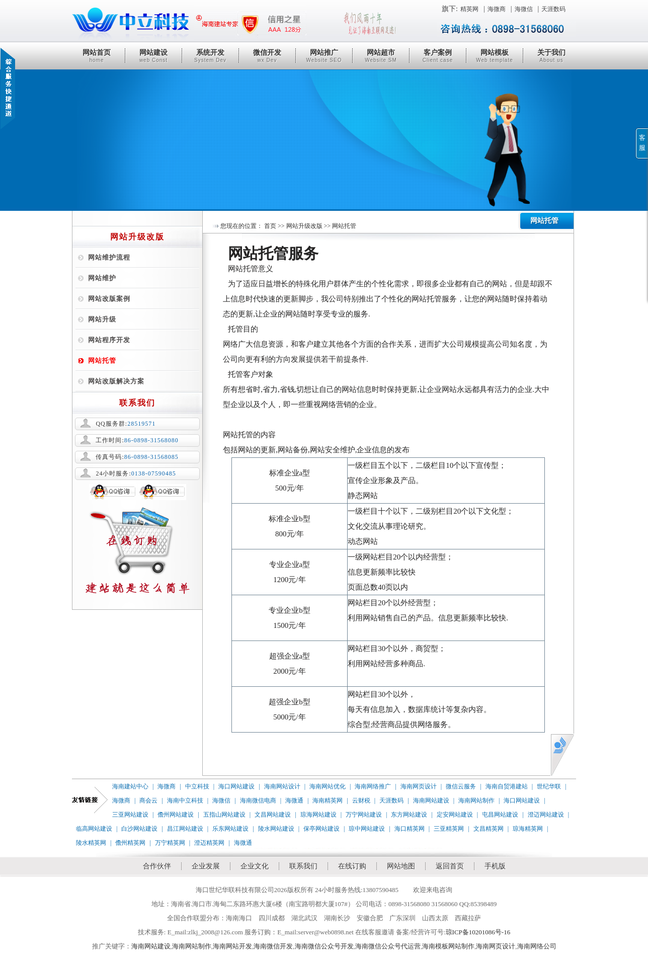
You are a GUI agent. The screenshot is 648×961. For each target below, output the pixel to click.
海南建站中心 (130, 786)
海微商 (497, 9)
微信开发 (267, 56)
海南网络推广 (373, 786)
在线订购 (352, 866)
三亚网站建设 (130, 814)
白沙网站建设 (139, 828)
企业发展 (206, 866)
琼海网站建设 (318, 814)
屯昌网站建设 (500, 814)
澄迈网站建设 (546, 814)
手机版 (495, 866)
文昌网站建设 (273, 814)
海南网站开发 (232, 946)
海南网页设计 (418, 786)
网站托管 (102, 360)
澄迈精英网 (209, 842)
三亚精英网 (449, 828)
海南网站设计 (282, 786)
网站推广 (324, 56)
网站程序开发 (109, 340)
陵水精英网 (91, 842)
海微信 (524, 9)
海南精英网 (327, 800)
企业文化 (254, 866)
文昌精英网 (488, 828)
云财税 (361, 800)
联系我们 (303, 866)
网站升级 (102, 319)
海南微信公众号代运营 (388, 946)
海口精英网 (409, 828)
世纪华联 (549, 786)
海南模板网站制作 (448, 946)
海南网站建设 (431, 800)
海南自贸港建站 (506, 786)
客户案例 (437, 56)
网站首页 (96, 56)
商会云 (148, 800)
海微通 (294, 800)
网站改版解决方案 (116, 381)
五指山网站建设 (224, 814)
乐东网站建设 (230, 828)
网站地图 (401, 866)
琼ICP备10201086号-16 (478, 932)
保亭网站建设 (321, 828)
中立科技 (197, 786)
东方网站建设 (409, 814)
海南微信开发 (273, 946)
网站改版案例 (109, 298)
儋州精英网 (130, 842)
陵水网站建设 (276, 828)
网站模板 (494, 56)
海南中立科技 (185, 800)
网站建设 (153, 56)
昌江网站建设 (185, 828)
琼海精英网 (528, 828)
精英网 (469, 9)
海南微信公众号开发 (324, 946)
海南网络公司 (536, 946)
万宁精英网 (170, 842)
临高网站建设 (94, 828)
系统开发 (210, 56)
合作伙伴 (157, 866)
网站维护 (102, 278)
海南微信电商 (258, 800)
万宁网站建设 (364, 814)
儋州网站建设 (175, 814)
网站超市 (381, 56)
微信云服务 (461, 786)
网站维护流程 (109, 257)
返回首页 (450, 866)
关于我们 (551, 56)
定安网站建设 (455, 814)
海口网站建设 (236, 786)
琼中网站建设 (367, 828)
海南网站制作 (476, 800)
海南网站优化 (327, 786)
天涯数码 (553, 9)
